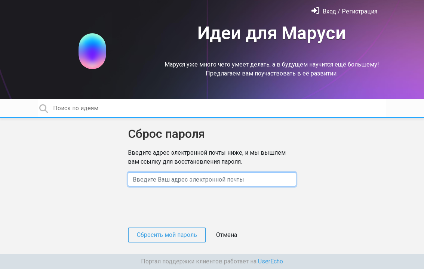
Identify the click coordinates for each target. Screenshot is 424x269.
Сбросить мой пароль (167, 234)
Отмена (226, 234)
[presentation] (185, 207)
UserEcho (270, 261)
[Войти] (344, 11)
